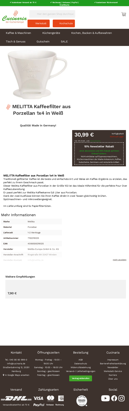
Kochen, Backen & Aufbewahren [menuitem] (91, 32)
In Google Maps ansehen (17, 374)
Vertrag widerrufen (80, 378)
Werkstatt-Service (113, 370)
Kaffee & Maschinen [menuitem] (18, 32)
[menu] (64, 36)
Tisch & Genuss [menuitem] (15, 40)
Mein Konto (110, 13)
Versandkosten (95, 140)
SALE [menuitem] (64, 40)
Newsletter (112, 367)
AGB (81, 359)
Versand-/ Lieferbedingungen (80, 370)
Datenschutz (80, 363)
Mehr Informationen (18, 214)
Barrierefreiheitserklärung (113, 363)
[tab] (18, 214)
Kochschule (66, 22)
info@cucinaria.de (16, 363)
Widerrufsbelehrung (81, 367)
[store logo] (14, 15)
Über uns (112, 378)
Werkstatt (40, 22)
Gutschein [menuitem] (43, 40)
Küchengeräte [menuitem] (51, 32)
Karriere (113, 374)
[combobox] (52, 13)
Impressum (112, 359)
